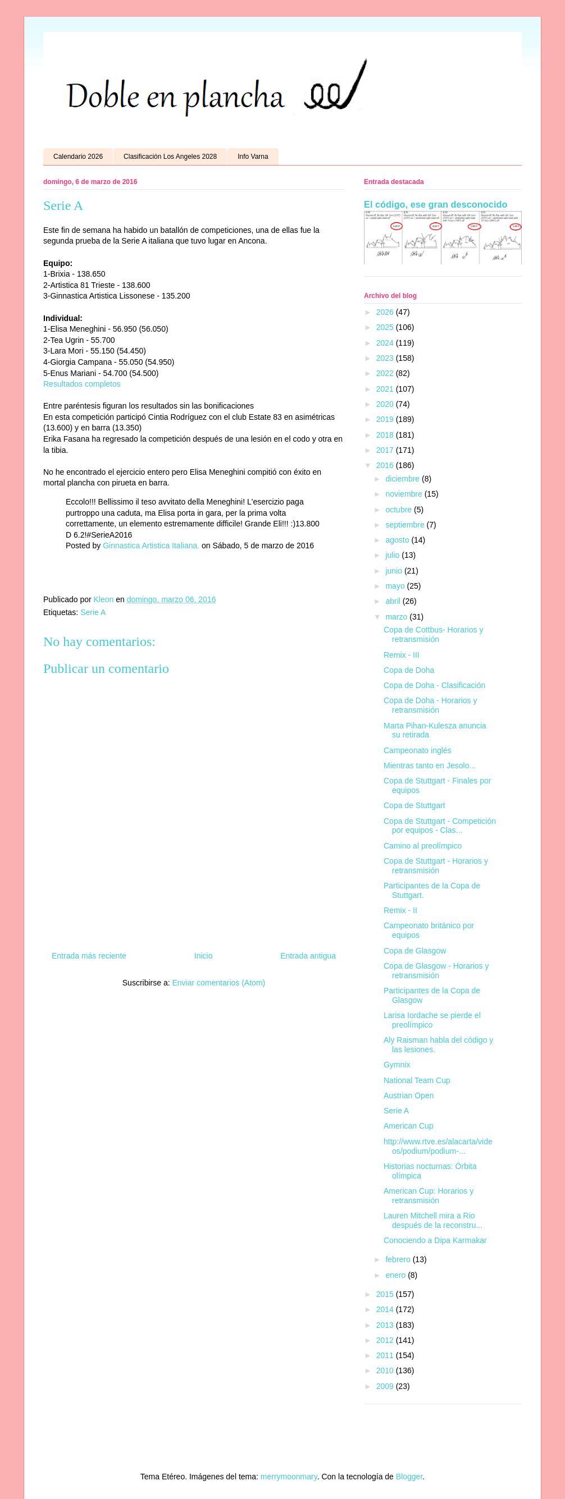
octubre (399, 509)
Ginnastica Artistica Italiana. (151, 545)
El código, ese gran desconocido (435, 204)
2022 (386, 373)
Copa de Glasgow (415, 950)
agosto (398, 539)
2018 (386, 434)
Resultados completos (82, 383)
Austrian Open (409, 1095)
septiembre (405, 524)
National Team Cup (417, 1080)
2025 (386, 327)
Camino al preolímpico (423, 845)
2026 (386, 312)
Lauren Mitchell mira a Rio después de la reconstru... (433, 1220)
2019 (386, 419)
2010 (386, 1370)
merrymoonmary (289, 1476)
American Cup (409, 1125)
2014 (386, 1309)
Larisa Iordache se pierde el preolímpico (432, 1020)
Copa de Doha (409, 670)
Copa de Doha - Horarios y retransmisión (430, 705)
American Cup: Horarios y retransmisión (428, 1195)
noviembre (404, 493)
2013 (386, 1325)
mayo (396, 585)
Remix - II (400, 910)
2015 (386, 1294)
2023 (386, 358)
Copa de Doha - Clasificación (434, 685)
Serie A (93, 612)
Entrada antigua (308, 955)
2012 (386, 1340)
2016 (386, 465)
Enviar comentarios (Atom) (218, 982)
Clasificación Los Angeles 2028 (170, 157)
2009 (386, 1386)
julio (393, 555)
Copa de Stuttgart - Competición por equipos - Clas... (440, 826)
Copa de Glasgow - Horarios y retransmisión (436, 970)
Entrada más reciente (89, 955)
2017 (386, 450)
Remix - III (402, 654)
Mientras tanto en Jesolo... (430, 765)
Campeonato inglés (418, 750)
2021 (386, 388)
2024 (386, 342)
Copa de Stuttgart (414, 805)
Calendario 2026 (78, 157)
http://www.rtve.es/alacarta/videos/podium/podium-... (438, 1146)
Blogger (409, 1476)
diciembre (403, 478)
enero (396, 1275)
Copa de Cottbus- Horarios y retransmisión (433, 634)
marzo (397, 616)
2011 (386, 1355)
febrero (398, 1259)
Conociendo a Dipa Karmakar (435, 1240)
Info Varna (253, 157)
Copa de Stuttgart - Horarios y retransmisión (436, 865)
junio (394, 570)
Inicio (203, 955)
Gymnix (397, 1064)
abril (393, 601)
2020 (386, 404)
